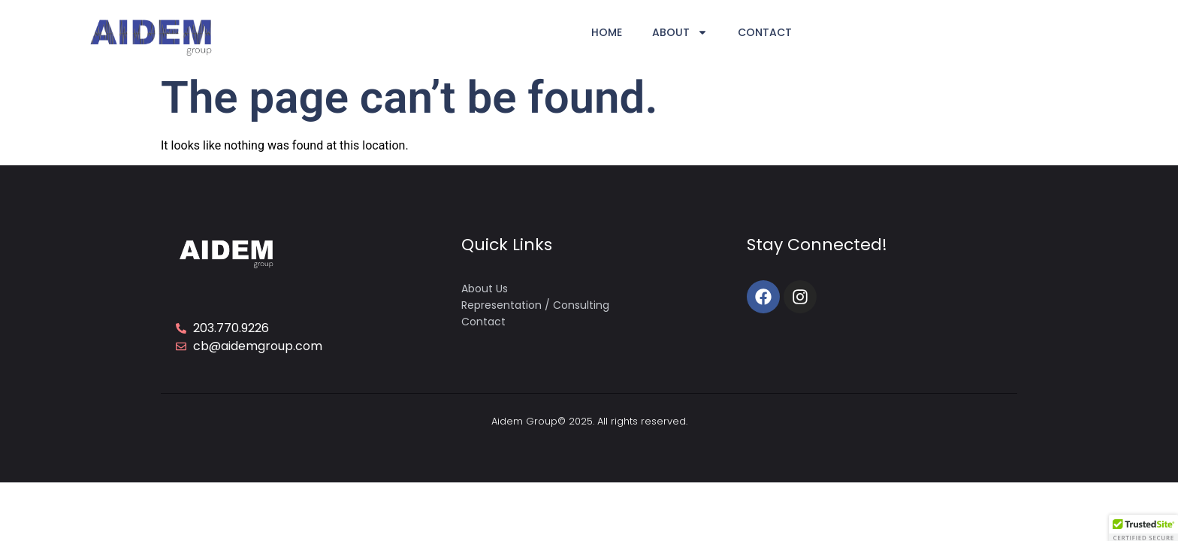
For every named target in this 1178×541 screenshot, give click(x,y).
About (680, 32)
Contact (765, 32)
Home (606, 32)
